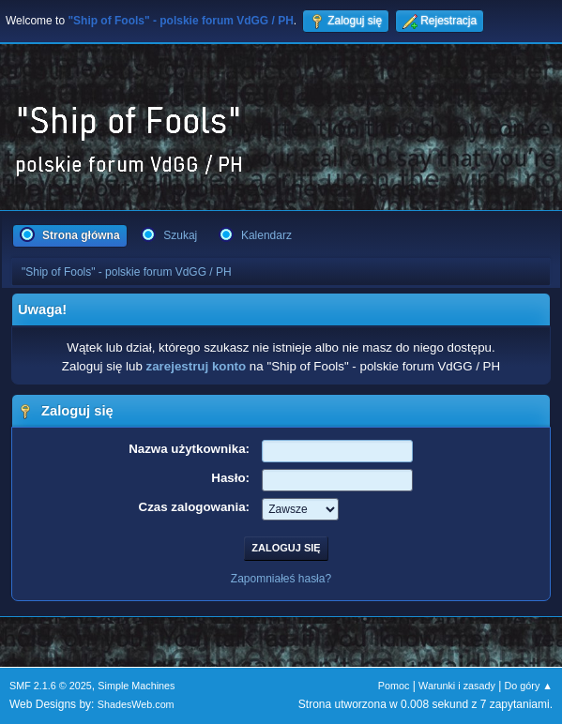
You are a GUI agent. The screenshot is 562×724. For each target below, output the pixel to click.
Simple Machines (136, 685)
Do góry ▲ (529, 685)
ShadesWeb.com (136, 704)
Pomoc (394, 685)
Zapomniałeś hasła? (281, 578)
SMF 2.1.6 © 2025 (50, 685)
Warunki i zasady (456, 685)
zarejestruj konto (196, 366)
